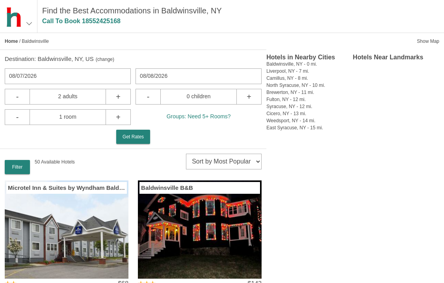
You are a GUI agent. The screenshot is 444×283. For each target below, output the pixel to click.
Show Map (428, 41)
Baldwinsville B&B (167, 187)
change (105, 59)
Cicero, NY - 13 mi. (286, 113)
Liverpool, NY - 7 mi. (287, 71)
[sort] (224, 161)
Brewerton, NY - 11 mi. (290, 92)
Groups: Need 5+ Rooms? (199, 116)
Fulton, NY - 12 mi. (286, 99)
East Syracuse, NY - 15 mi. (294, 127)
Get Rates (133, 137)
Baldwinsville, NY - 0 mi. (291, 64)
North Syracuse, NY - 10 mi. (295, 85)
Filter (17, 167)
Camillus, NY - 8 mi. (287, 78)
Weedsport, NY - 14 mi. (290, 120)
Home (11, 41)
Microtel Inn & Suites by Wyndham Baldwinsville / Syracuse (66, 187)
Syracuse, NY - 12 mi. (289, 106)
